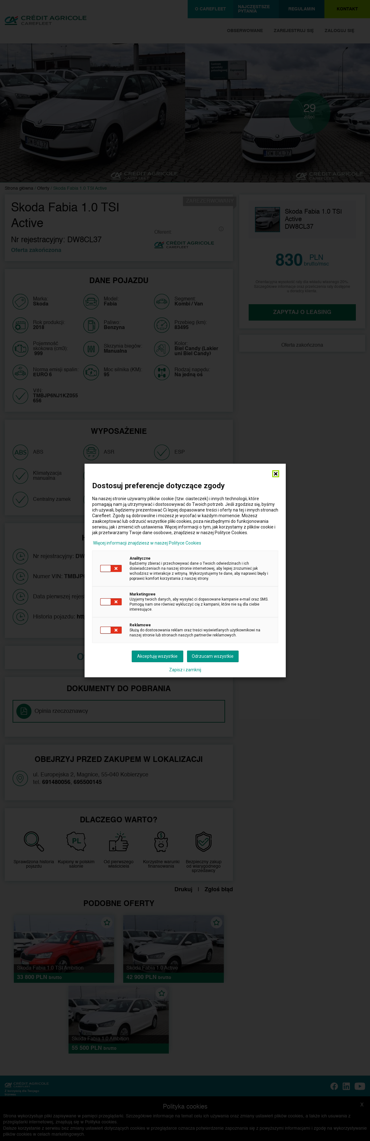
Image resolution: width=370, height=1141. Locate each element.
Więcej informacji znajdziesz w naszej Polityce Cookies (147, 542)
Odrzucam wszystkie (213, 656)
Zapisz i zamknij (185, 669)
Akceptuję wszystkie (157, 656)
